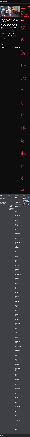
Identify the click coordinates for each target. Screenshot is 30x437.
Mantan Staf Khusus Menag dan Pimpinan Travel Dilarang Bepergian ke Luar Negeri (11, 209)
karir (21, 88)
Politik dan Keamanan (23, 149)
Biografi (22, 43)
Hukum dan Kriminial (23, 78)
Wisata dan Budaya (23, 189)
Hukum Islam (16, 282)
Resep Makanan (22, 164)
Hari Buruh (22, 64)
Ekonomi (22, 51)
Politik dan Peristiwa (23, 156)
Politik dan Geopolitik (17, 371)
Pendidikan (9, 3)
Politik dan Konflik (22, 151)
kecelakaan (22, 92)
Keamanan (22, 89)
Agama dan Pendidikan (23, 26)
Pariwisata (16, 336)
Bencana (16, 211)
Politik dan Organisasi (23, 153)
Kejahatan (16, 297)
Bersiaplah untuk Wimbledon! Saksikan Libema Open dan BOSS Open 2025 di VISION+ (4, 47)
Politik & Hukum (22, 140)
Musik (21, 115)
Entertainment (17, 247)
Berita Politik (22, 42)
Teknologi (15, 3)
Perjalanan (16, 354)
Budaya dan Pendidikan (18, 234)
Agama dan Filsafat (17, 198)
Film (15, 251)
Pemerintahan (16, 337)
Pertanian (22, 138)
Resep (21, 162)
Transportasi (16, 425)
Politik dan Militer (22, 152)
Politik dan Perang (22, 155)
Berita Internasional (23, 39)
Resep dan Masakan (23, 163)
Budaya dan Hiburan (17, 233)
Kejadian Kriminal (22, 93)
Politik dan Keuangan (23, 150)
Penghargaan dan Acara (23, 130)
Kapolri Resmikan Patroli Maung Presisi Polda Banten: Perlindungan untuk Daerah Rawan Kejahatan (25, 11)
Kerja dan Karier (17, 301)
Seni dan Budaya (17, 407)
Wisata (21, 188)
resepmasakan (22, 165)
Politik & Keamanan (23, 141)
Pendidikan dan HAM (23, 125)
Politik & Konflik (22, 142)
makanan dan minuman (18, 318)
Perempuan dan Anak (17, 350)
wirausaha (22, 187)
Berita (21, 37)
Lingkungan (22, 105)
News (21, 117)
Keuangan (22, 99)
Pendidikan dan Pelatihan (23, 128)
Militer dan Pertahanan (23, 112)
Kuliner (21, 103)
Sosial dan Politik (22, 176)
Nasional (22, 116)
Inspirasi (16, 287)
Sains (21, 166)
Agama (16, 197)
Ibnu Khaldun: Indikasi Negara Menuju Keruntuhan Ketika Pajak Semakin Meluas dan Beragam (25, 15)
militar (16, 320)
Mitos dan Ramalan (23, 114)
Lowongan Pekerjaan (17, 315)
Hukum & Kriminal (17, 265)
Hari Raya (22, 66)
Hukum (16, 264)
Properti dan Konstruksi (18, 392)
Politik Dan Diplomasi (17, 368)
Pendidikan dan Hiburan (23, 126)
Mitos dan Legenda (23, 113)
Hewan (21, 67)
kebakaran (22, 90)
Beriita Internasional (23, 36)
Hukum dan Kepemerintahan (24, 74)
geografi (22, 62)
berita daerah (22, 38)
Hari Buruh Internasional (23, 65)
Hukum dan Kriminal (23, 76)
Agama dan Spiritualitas (23, 28)
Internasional (22, 87)
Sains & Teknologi (22, 167)
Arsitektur (22, 30)
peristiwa (16, 351)
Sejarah (16, 402)
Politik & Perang (22, 143)
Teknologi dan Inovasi (23, 180)
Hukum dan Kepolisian (23, 75)
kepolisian (16, 300)
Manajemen (16, 319)
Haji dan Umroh (22, 63)
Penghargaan (22, 129)
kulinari (22, 102)
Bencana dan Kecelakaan (18, 215)
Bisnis (12, 3)
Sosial (16, 410)
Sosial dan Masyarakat (23, 175)
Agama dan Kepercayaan (23, 24)
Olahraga (6, 3)
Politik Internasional (17, 388)
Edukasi (22, 50)
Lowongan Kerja (17, 314)
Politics (16, 359)
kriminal (22, 101)
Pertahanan (22, 137)
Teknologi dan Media (17, 420)
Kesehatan (16, 302)
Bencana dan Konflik (17, 216)
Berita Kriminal (22, 40)
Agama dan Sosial (22, 27)
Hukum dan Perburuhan (23, 80)
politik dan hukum (17, 374)
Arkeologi (22, 29)
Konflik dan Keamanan (23, 100)
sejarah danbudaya (17, 406)
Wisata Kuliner (22, 190)
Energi (21, 55)
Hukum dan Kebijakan (17, 269)
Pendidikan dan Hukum (23, 127)
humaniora (16, 283)
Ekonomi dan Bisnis (23, 53)
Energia (16, 246)
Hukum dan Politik (17, 279)
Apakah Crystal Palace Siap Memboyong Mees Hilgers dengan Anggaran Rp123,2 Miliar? (25, 13)
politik (4, 3)
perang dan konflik (23, 131)
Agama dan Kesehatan (23, 25)
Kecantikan (22, 91)
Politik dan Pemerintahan (23, 154)
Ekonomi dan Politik (23, 54)
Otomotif (16, 333)
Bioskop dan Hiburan (17, 228)
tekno (21, 178)
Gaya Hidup (22, 61)
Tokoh (16, 424)
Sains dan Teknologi (23, 168)
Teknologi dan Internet (23, 181)
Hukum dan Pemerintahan (23, 79)
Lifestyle (22, 104)
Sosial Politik (22, 177)
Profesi (16, 389)
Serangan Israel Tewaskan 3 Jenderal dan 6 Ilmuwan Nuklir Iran (15, 47)
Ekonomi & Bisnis (22, 52)
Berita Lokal (22, 41)
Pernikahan (16, 355)
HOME (1, 3)
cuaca (21, 49)
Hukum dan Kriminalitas (23, 77)
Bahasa (16, 210)
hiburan (22, 68)
